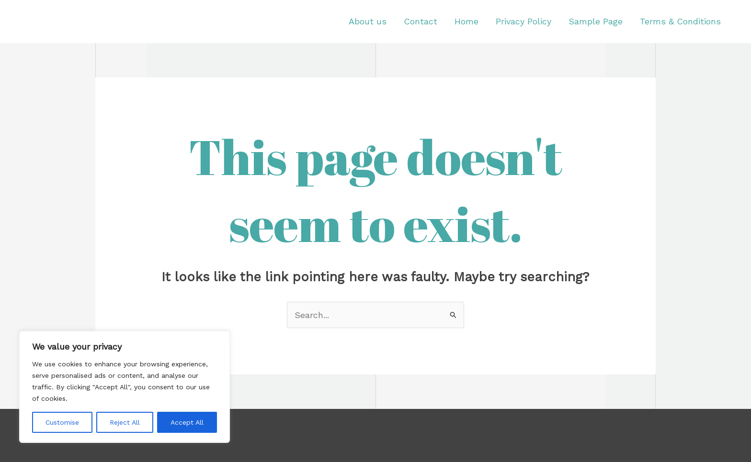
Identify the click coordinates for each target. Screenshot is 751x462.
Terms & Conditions (680, 21)
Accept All (187, 422)
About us (368, 21)
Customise (62, 422)
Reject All (125, 422)
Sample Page (596, 21)
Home (466, 21)
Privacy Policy (523, 21)
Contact (420, 21)
